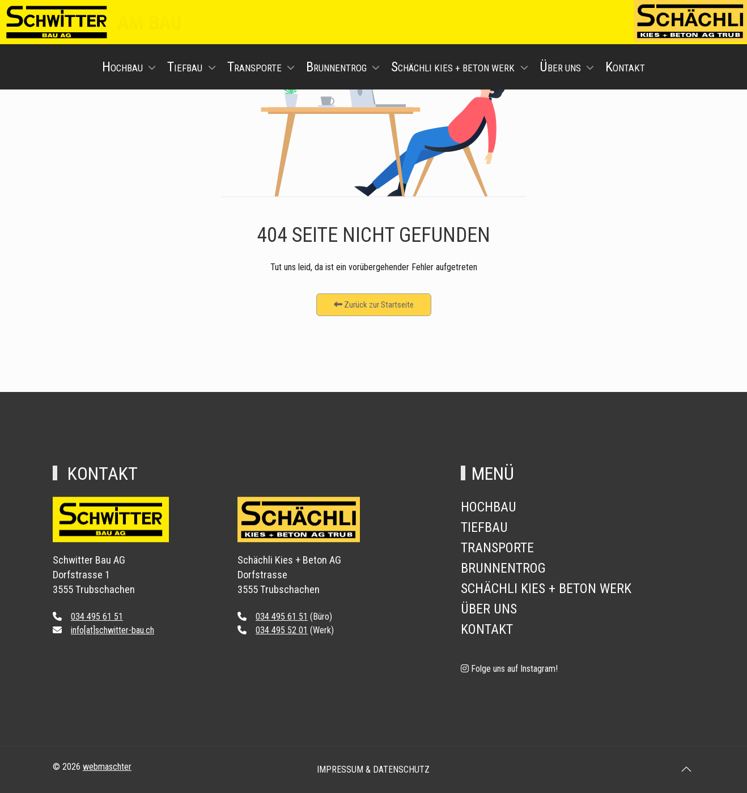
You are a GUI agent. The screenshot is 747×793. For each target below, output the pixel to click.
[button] (686, 769)
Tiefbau (484, 527)
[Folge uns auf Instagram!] (509, 668)
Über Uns (489, 609)
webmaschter (107, 766)
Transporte (497, 548)
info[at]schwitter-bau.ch (112, 630)
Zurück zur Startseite (374, 305)
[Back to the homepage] (111, 532)
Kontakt (487, 629)
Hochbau (488, 507)
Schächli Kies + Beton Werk (546, 588)
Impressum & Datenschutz (373, 769)
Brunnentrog (503, 568)
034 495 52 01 (282, 630)
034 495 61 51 (97, 616)
